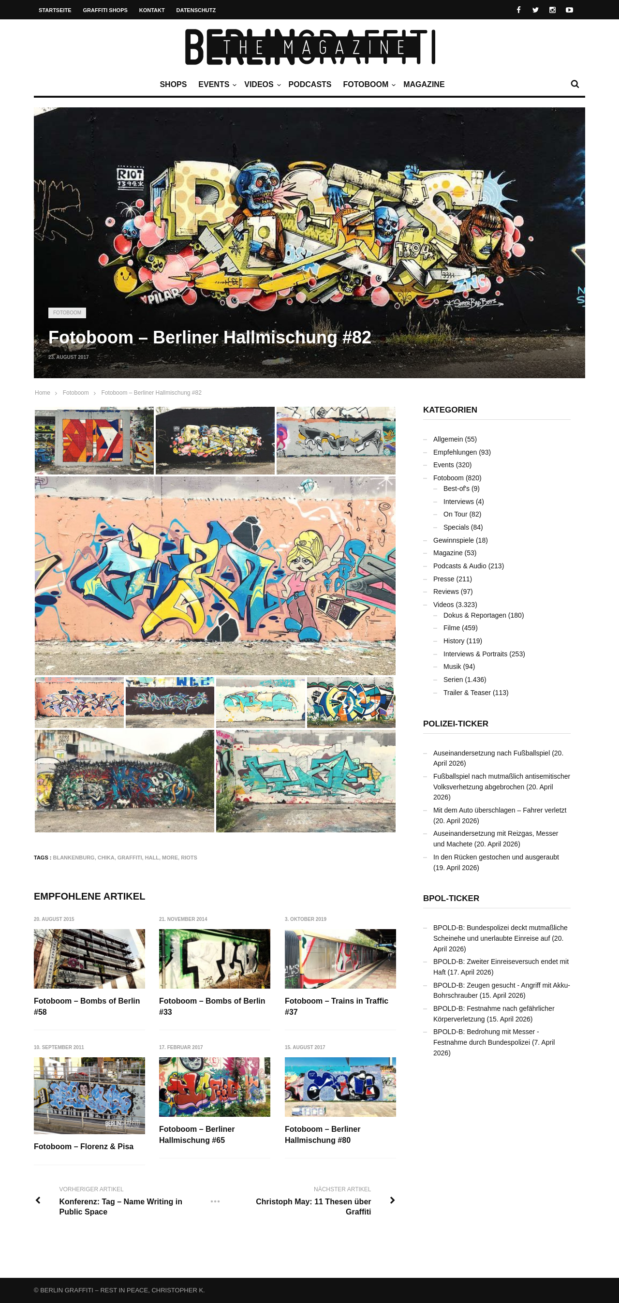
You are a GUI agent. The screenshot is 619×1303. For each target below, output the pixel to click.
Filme (451, 628)
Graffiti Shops (105, 10)
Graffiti (130, 857)
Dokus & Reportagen (474, 615)
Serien (453, 679)
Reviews (446, 591)
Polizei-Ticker (455, 723)
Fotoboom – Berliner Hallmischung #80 (323, 1134)
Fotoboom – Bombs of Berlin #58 (87, 1006)
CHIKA (106, 857)
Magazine (423, 84)
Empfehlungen (455, 452)
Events (216, 84)
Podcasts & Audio (459, 566)
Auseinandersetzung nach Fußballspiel (491, 753)
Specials (456, 527)
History (454, 641)
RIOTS (189, 857)
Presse (444, 579)
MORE (170, 857)
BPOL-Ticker (451, 898)
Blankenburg (74, 857)
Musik (452, 666)
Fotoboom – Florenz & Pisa (83, 1146)
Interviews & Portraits (475, 654)
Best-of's (456, 488)
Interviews (458, 501)
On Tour (455, 514)
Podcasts (310, 84)
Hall (152, 857)
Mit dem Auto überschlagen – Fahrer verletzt (499, 810)
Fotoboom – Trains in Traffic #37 (337, 1006)
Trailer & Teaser (467, 692)
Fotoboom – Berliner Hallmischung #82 (151, 392)
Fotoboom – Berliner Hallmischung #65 (197, 1134)
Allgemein (448, 439)
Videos (261, 84)
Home (42, 392)
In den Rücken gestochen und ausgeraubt (496, 857)
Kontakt (152, 10)
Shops (173, 84)
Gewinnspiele (453, 540)
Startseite (55, 10)
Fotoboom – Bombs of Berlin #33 (213, 1006)
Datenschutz (196, 10)
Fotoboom (368, 84)
